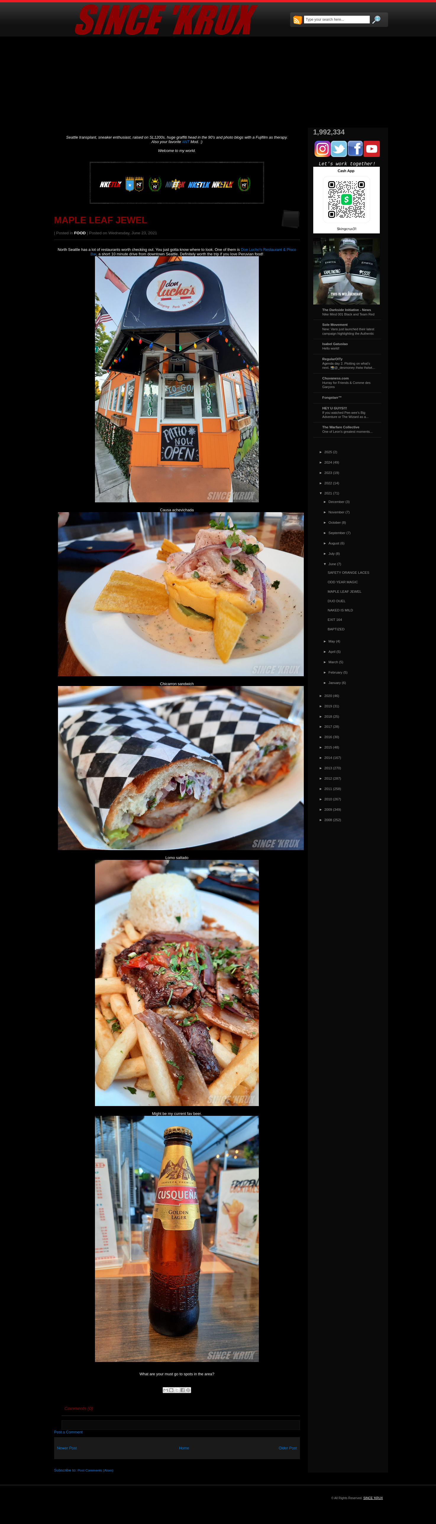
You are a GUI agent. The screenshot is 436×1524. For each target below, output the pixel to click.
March (333, 662)
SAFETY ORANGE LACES (348, 572)
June (332, 564)
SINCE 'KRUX (373, 1498)
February (336, 672)
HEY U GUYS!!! (334, 408)
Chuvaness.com (335, 378)
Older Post (288, 1448)
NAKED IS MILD (340, 610)
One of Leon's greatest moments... (347, 431)
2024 (328, 462)
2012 (328, 778)
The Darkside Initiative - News (346, 310)
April (332, 651)
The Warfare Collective (341, 427)
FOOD (80, 233)
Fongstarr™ (332, 397)
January (335, 683)
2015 (328, 747)
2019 (328, 706)
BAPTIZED (336, 629)
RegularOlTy (332, 359)
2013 (328, 768)
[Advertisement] (218, 82)
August (334, 543)
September (337, 533)
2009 (328, 809)
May (332, 641)
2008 (328, 820)
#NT (186, 142)
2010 (328, 799)
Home (184, 1448)
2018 (328, 716)
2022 (328, 483)
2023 (328, 473)
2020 (328, 696)
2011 (328, 789)
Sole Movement (335, 324)
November (337, 512)
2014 (328, 757)
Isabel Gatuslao (335, 344)
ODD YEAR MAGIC (343, 582)
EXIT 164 (335, 619)
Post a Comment (68, 1432)
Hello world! (331, 348)
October (335, 522)
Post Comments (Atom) (95, 1470)
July (332, 553)
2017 (328, 726)
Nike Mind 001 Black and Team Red (348, 314)
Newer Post (67, 1448)
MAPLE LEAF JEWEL (100, 220)
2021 (328, 493)
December (337, 502)
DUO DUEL (336, 601)
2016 (328, 737)
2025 (328, 452)
